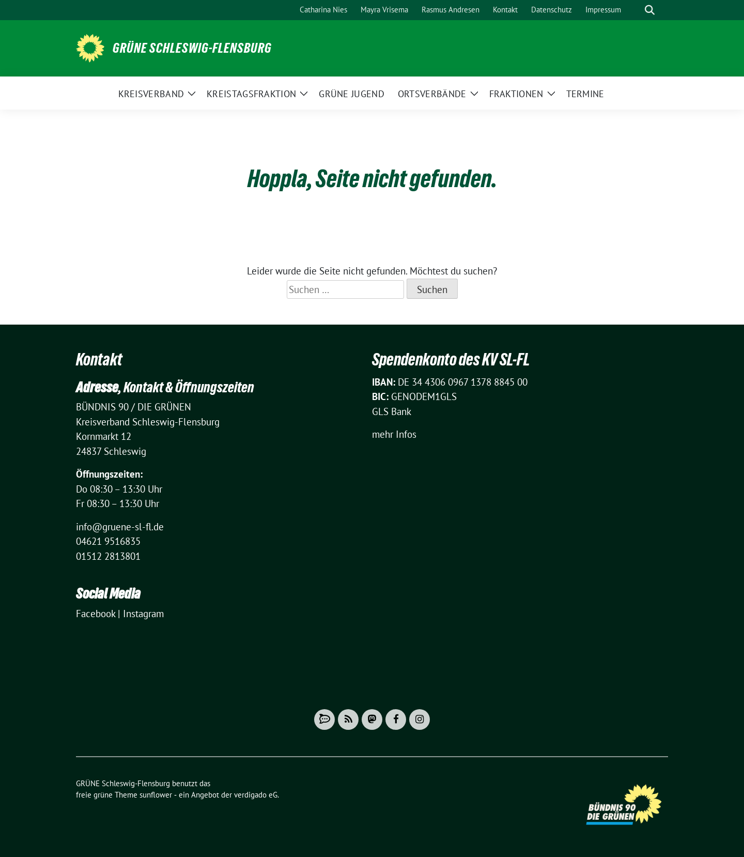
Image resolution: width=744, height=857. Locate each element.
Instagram (143, 613)
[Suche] (635, 10)
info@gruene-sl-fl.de (120, 527)
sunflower (156, 795)
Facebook (95, 613)
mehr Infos (394, 434)
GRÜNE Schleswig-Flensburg (192, 48)
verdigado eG (255, 795)
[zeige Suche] (650, 10)
